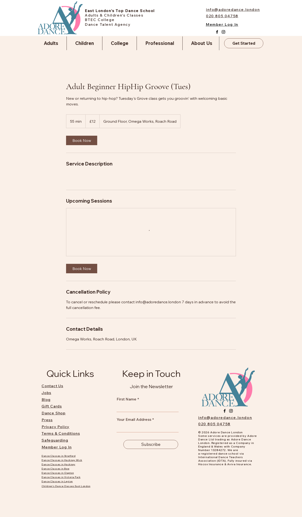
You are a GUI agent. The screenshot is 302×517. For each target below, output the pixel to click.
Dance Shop (54, 413)
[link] (81, 140)
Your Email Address (134, 419)
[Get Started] (243, 43)
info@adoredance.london (225, 417)
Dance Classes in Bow (55, 468)
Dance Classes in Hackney (58, 464)
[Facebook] (217, 32)
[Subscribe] (150, 444)
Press (47, 419)
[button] (51, 43)
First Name (126, 399)
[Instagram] (223, 32)
